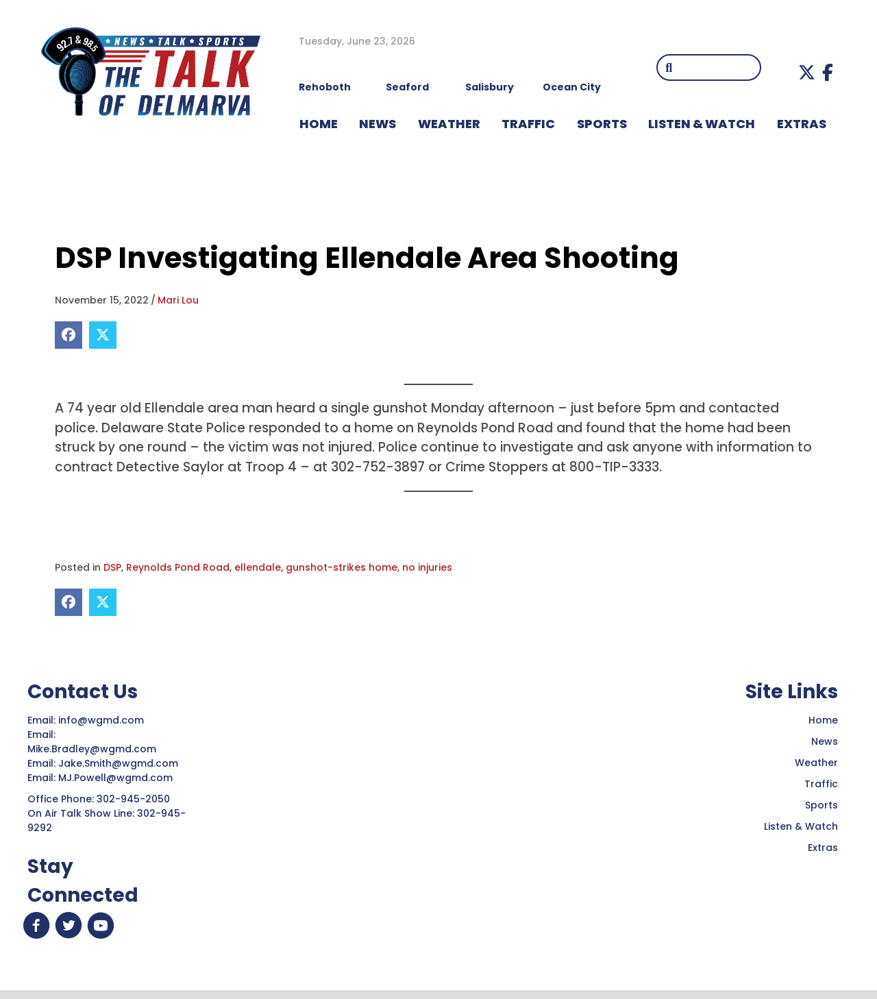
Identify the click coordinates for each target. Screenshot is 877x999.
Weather (816, 762)
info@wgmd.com (102, 720)
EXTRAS (801, 123)
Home (823, 720)
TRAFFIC (528, 123)
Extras (823, 847)
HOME (318, 123)
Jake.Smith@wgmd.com (119, 763)
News (824, 741)
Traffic (821, 784)
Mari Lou (178, 300)
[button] (806, 72)
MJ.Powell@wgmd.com (118, 778)
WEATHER (449, 123)
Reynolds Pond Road (178, 567)
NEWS (377, 123)
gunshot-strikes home (341, 567)
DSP (112, 567)
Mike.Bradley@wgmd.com (91, 749)
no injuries (427, 567)
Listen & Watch (801, 826)
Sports (602, 123)
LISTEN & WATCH (701, 123)
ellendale (257, 567)
